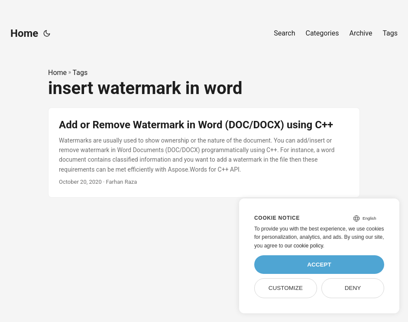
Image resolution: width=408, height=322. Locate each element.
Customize (286, 288)
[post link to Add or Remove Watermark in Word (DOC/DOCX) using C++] (204, 152)
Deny (353, 288)
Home (24, 33)
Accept (319, 264)
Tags (80, 72)
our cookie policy (304, 246)
